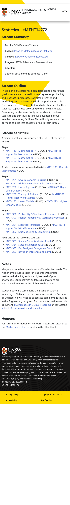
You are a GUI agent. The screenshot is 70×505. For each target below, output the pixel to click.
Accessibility (11, 400)
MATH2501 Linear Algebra (20, 187)
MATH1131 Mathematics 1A (21, 150)
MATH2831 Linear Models (20, 201)
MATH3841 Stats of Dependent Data (26, 244)
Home (64, 11)
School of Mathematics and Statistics (32, 51)
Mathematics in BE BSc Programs (32, 304)
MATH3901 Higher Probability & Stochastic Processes (35, 217)
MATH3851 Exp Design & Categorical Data (29, 248)
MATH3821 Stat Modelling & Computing (28, 231)
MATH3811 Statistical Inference (23, 224)
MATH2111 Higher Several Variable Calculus (30, 183)
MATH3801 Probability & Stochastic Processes (31, 214)
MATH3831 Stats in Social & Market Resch (29, 241)
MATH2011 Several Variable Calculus (26, 179)
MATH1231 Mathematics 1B (21, 157)
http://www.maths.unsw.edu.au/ (31, 56)
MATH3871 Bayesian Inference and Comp (29, 251)
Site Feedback (47, 400)
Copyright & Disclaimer (51, 394)
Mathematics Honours (18, 327)
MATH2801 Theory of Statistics (22, 194)
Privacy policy (12, 394)
